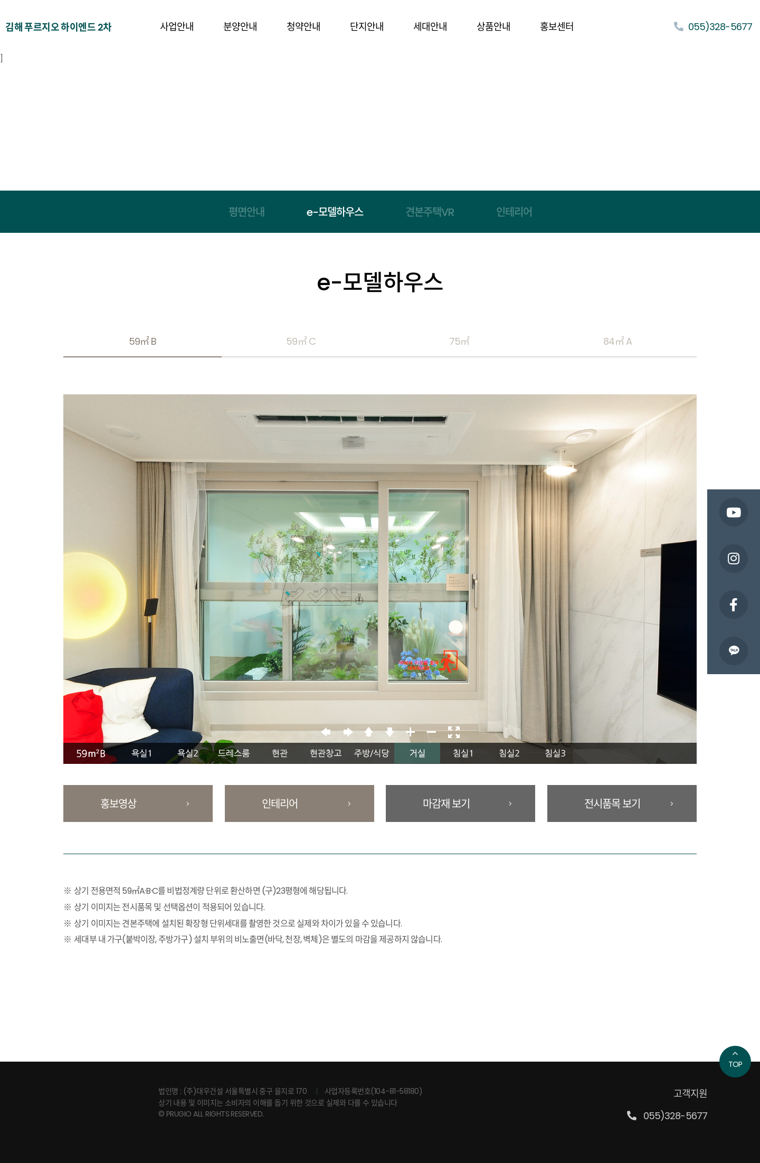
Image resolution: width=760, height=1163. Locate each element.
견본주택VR (429, 212)
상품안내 (493, 26)
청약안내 (303, 26)
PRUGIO (115, 1092)
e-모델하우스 (335, 212)
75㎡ (459, 341)
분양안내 (240, 26)
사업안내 (177, 26)
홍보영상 (144, 804)
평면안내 (246, 212)
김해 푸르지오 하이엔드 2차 (58, 27)
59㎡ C (300, 341)
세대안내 (430, 26)
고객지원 (690, 1093)
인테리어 (514, 212)
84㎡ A (617, 341)
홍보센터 (557, 26)
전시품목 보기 (628, 804)
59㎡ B (142, 341)
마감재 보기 (467, 804)
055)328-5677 (713, 26)
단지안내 (367, 26)
